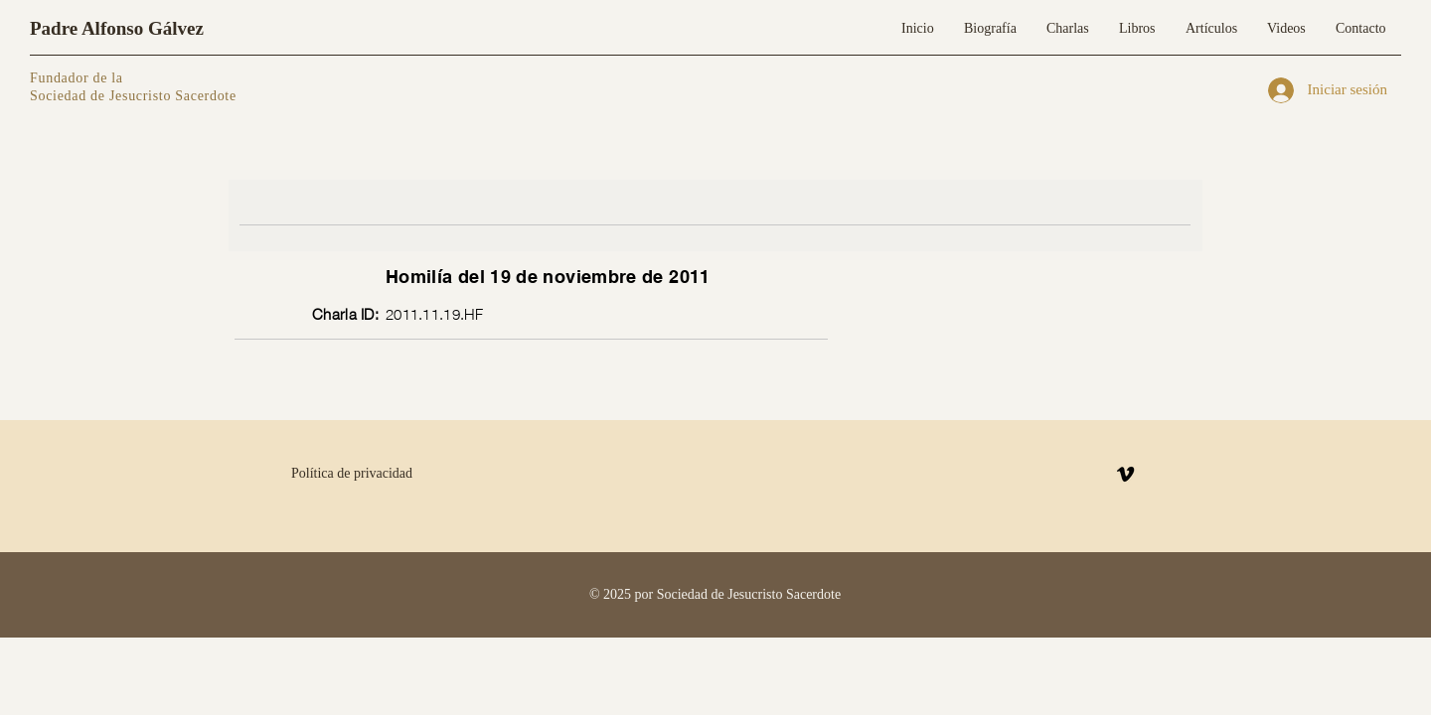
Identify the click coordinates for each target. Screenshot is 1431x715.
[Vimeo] (1125, 474)
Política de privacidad (351, 473)
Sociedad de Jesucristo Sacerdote (133, 95)
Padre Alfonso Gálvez (117, 28)
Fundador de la (76, 78)
